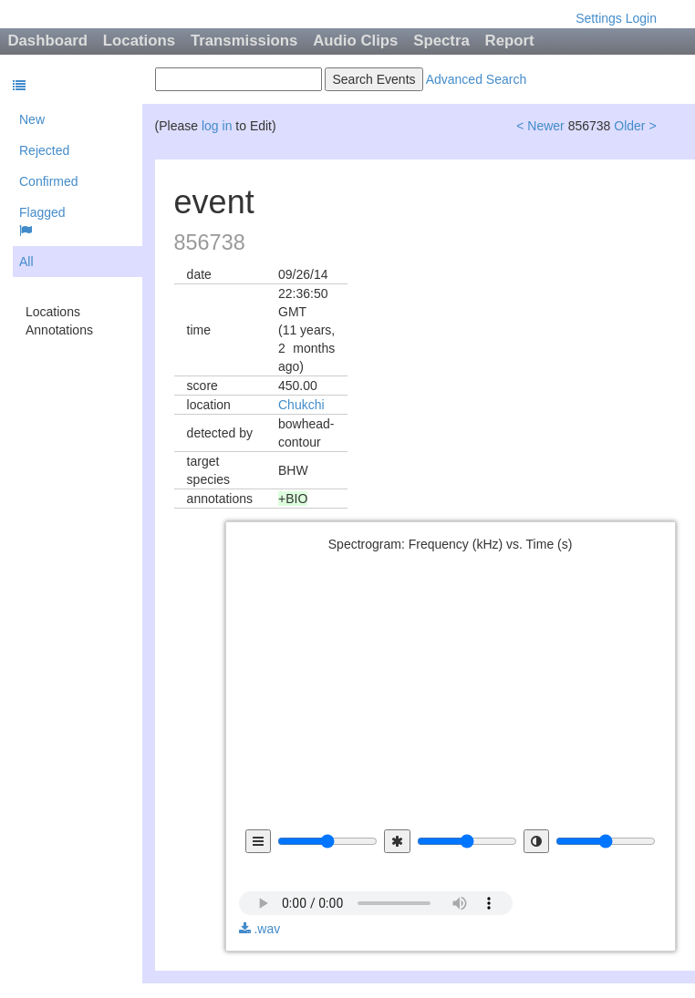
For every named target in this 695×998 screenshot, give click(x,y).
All (26, 261)
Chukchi (301, 404)
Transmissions (244, 40)
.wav (260, 928)
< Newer (540, 125)
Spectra (441, 40)
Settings (599, 18)
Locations (139, 40)
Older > (635, 125)
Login (641, 18)
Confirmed (48, 181)
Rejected (44, 150)
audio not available (376, 890)
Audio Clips (355, 40)
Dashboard (47, 40)
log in (217, 125)
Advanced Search (476, 79)
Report (509, 40)
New (32, 119)
